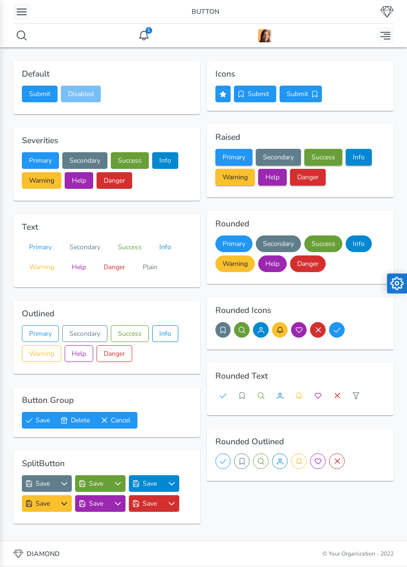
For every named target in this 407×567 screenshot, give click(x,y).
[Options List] (64, 483)
